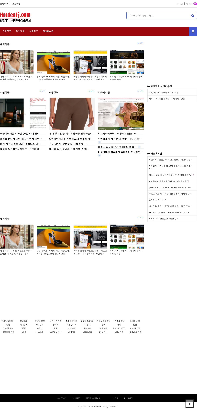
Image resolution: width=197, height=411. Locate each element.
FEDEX (39, 331)
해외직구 (33, 31)
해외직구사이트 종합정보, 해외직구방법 (167, 98)
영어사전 (71, 328)
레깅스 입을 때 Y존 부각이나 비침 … (117, 146)
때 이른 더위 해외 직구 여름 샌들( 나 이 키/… (169, 212)
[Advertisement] (79, 15)
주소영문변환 (71, 321)
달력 (24, 328)
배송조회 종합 (8, 331)
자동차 (87, 324)
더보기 (140, 43)
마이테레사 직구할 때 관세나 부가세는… (119, 138)
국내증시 (40, 324)
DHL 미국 (103, 331)
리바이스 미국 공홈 (157, 199)
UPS (24, 331)
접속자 (191, 3)
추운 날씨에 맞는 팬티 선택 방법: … (68, 144)
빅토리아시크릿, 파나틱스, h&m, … (117, 133)
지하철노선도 (119, 328)
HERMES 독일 (135, 331)
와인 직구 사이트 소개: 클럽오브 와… (20, 144)
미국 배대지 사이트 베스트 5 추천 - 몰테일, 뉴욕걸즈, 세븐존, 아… (16, 78)
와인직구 (20, 31)
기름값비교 (71, 324)
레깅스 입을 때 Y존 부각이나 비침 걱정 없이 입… (171, 174)
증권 (8, 324)
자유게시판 (48, 31)
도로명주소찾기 (87, 321)
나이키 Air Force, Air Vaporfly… (163, 218)
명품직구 (16, 3)
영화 (103, 324)
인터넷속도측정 (103, 321)
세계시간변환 (55, 321)
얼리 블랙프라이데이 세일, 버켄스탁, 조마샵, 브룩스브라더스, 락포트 (53, 78)
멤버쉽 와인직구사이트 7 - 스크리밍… (20, 149)
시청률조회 (135, 328)
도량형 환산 (39, 321)
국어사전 (87, 328)
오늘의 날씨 (8, 328)
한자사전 (103, 328)
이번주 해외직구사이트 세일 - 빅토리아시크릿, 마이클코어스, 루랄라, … (90, 78)
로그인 (179, 3)
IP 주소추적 (119, 321)
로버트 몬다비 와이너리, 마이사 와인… (21, 138)
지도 (55, 328)
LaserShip (87, 331)
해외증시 (24, 324)
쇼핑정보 (6, 31)
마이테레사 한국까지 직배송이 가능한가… (120, 152)
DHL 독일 (119, 331)
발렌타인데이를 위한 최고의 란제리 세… (70, 138)
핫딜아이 (4, 3)
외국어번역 (135, 321)
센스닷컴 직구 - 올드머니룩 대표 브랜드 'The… (170, 206)
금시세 (55, 324)
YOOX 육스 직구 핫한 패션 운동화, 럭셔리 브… (170, 193)
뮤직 (119, 324)
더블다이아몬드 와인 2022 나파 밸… (19, 133)
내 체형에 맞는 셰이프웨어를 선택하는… (70, 133)
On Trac (71, 331)
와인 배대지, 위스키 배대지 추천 (163, 92)
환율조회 (24, 321)
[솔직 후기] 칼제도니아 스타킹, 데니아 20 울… (170, 187)
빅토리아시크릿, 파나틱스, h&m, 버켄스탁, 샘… (171, 159)
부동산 (40, 328)
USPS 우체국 (56, 331)
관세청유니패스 (8, 321)
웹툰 (135, 324)
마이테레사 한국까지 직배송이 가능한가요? (169, 181)
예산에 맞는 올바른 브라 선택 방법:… (69, 149)
